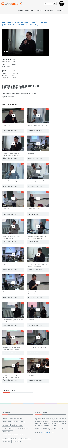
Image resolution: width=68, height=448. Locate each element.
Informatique (7, 422)
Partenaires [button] (50, 11)
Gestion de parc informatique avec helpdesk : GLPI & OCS (38, 265)
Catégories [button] (29, 11)
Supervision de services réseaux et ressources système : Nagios (13, 348)
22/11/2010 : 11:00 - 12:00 (10, 269)
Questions (31, 153)
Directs (20, 11)
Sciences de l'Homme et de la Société (13, 435)
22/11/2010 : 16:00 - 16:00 (35, 353)
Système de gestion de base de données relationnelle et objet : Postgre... (37, 237)
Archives (60, 11)
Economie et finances (16, 418)
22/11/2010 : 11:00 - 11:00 (35, 214)
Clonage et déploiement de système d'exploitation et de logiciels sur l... (11, 376)
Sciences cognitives (23, 428)
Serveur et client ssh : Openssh (12, 181)
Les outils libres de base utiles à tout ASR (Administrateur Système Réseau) (24, 23)
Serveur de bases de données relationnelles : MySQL (11, 237)
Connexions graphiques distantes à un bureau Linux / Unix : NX (38, 181)
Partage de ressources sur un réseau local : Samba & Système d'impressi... (12, 154)
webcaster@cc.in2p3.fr (47, 432)
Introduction (6, 125)
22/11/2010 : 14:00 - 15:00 (10, 297)
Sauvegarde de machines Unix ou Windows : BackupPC (37, 293)
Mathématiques (18, 422)
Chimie (5, 418)
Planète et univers (17, 425)
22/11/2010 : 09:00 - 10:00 (35, 158)
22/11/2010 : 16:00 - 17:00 (35, 381)
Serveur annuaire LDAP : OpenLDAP (38, 125)
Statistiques (6, 441)
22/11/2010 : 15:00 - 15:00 (35, 297)
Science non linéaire (9, 428)
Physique (5, 425)
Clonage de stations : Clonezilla (37, 347)
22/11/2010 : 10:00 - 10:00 (10, 186)
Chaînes (39, 11)
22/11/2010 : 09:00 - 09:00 (10, 131)
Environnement (7, 431)
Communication (18, 441)
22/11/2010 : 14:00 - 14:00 (35, 269)
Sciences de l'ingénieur (9, 438)
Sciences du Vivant (24, 438)
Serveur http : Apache (34, 208)
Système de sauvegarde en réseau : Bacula (13, 320)
